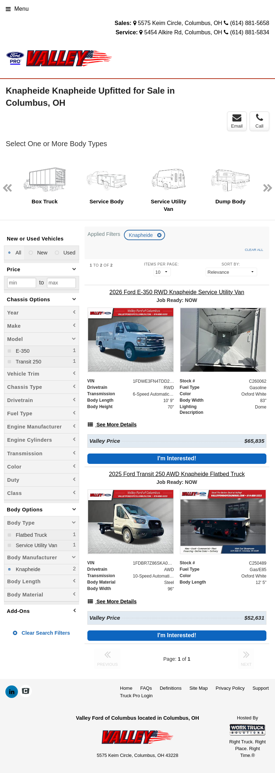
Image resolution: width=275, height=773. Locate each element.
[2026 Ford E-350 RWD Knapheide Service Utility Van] (176, 292)
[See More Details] (112, 424)
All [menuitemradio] (17, 253)
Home (126, 688)
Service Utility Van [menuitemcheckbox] (35, 545)
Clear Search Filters (41, 633)
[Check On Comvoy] (25, 692)
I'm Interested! (176, 458)
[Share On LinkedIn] (11, 692)
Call (259, 121)
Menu (17, 9)
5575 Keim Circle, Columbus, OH (180, 23)
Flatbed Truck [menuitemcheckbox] (30, 535)
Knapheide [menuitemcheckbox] (27, 569)
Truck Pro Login (136, 695)
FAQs (146, 688)
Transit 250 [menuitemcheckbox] (27, 362)
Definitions (171, 688)
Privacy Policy (230, 688)
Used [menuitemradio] (69, 253)
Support (260, 688)
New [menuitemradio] (42, 253)
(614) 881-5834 (249, 32)
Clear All (254, 250)
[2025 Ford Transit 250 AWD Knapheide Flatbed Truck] (176, 474)
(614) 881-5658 (249, 23)
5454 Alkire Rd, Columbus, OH (183, 32)
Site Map (198, 688)
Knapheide (141, 235)
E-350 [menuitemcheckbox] (21, 351)
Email (237, 121)
